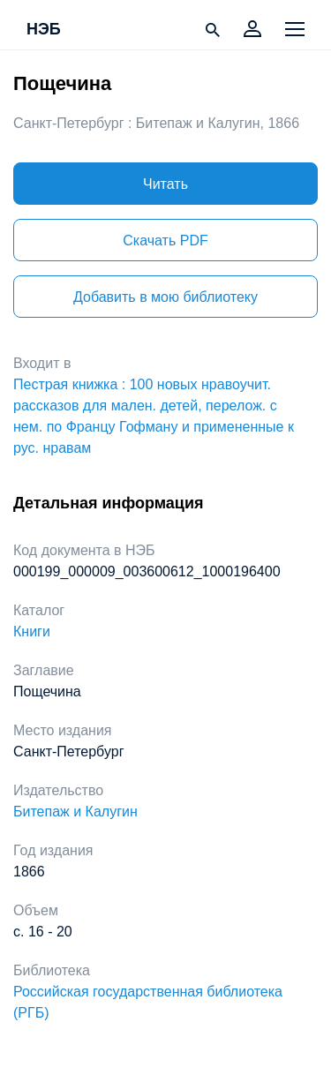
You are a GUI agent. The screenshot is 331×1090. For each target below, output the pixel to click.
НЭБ (43, 30)
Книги (31, 631)
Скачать (165, 240)
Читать (165, 184)
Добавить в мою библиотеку (165, 296)
